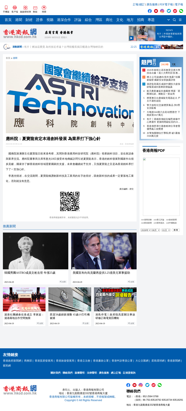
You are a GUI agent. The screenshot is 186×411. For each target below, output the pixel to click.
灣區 (98, 20)
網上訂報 (116, 372)
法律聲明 (92, 372)
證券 (39, 20)
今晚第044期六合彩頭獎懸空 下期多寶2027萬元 (163, 113)
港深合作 (64, 20)
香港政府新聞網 (12, 360)
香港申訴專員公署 (122, 360)
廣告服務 (152, 4)
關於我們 (55, 372)
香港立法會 (83, 360)
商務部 (28, 360)
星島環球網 (157, 360)
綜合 (88, 20)
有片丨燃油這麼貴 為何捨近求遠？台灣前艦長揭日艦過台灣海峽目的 (80, 47)
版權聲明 (80, 372)
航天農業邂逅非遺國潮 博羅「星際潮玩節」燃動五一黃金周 (163, 92)
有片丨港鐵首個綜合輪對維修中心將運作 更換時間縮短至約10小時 (163, 120)
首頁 (8, 20)
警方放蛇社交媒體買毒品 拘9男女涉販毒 (163, 106)
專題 (151, 20)
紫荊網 (7, 365)
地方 (130, 20)
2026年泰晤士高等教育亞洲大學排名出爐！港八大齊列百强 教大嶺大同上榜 (163, 71)
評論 (77, 20)
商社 (109, 20)
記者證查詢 (129, 372)
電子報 (179, 4)
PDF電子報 (166, 4)
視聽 (49, 20)
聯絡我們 (68, 372)
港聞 (18, 20)
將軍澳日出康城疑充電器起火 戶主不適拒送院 (163, 99)
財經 (29, 20)
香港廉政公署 (101, 360)
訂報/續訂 (139, 4)
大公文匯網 (142, 360)
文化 (119, 20)
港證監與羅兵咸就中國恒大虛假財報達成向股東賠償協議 (163, 85)
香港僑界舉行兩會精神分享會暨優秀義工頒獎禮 (163, 127)
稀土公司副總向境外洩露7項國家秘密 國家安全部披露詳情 (163, 78)
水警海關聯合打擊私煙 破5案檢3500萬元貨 (163, 134)
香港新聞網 (173, 360)
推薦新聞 (9, 226)
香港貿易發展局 (44, 360)
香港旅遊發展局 (65, 360)
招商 (140, 20)
